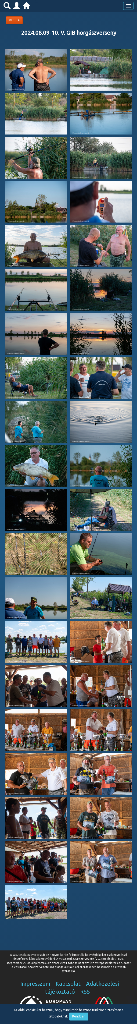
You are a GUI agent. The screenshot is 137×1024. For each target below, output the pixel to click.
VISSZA (14, 20)
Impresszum (35, 984)
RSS (85, 992)
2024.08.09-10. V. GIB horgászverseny (68, 33)
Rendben (78, 1016)
